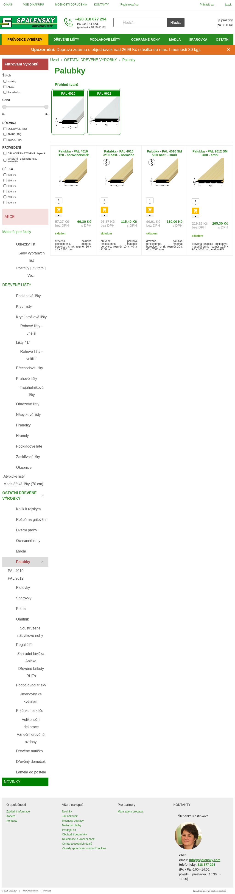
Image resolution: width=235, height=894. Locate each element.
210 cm (9, 196)
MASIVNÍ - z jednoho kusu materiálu (20, 160)
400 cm (9, 202)
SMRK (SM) (12, 134)
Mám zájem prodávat (130, 811)
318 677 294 (206, 864)
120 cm (9, 174)
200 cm (9, 191)
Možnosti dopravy (73, 820)
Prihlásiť (47, 891)
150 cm (9, 180)
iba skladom (12, 92)
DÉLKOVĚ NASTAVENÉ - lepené (24, 153)
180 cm (9, 185)
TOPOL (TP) (12, 139)
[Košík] (213, 22)
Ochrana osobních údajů (77, 843)
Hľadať (176, 22)
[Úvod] (28, 22)
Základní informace (18, 811)
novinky (9, 81)
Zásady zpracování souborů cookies (84, 848)
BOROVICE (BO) (15, 128)
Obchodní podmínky (74, 834)
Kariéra (10, 816)
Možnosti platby (71, 825)
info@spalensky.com (204, 860)
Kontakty (11, 820)
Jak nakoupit (70, 816)
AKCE (8, 86)
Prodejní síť (69, 830)
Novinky (67, 811)
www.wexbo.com (30, 891)
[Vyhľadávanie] (140, 22)
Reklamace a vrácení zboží (78, 839)
